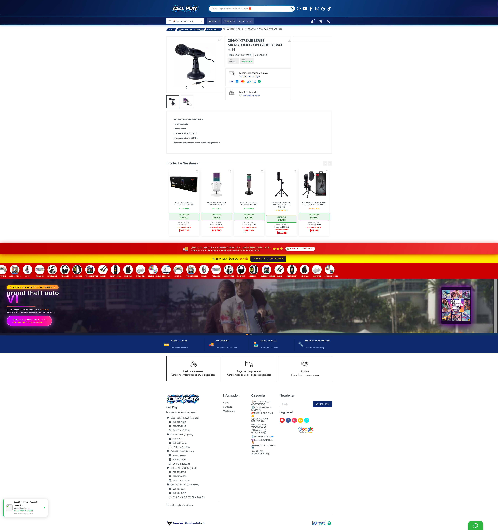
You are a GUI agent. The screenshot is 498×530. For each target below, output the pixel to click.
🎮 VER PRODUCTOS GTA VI (29, 321)
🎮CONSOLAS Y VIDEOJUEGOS (259, 425)
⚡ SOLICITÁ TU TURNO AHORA (268, 259)
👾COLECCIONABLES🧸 (262, 441)
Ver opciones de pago (249, 76)
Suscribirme (322, 403)
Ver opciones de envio (249, 95)
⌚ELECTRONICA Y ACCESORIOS (261, 403)
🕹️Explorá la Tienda (185, 21)
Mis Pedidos (229, 411)
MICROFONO (213, 29)
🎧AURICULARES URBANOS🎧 (259, 420)
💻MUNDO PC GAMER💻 (191, 29)
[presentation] (186, 87)
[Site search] (249, 9)
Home (171, 29)
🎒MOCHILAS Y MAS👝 (262, 414)
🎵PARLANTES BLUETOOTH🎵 (259, 431)
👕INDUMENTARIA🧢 (262, 436)
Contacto (227, 407)
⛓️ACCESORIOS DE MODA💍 (261, 408)
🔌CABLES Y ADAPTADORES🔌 (260, 452)
